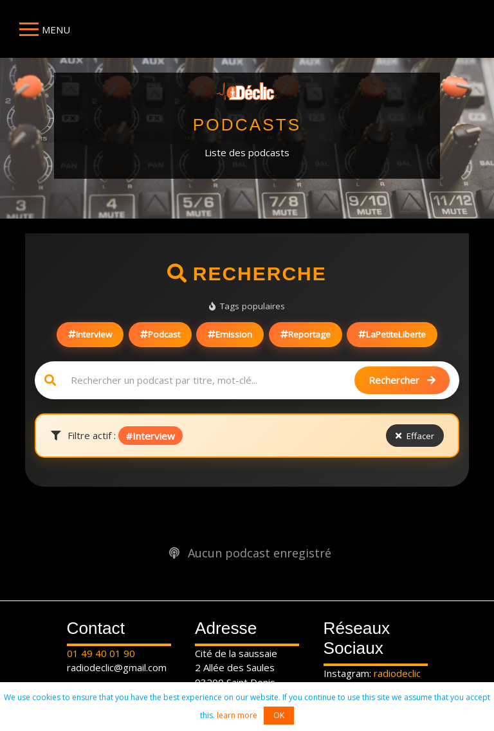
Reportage (305, 334)
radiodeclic (397, 673)
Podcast (160, 334)
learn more (237, 715)
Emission (230, 334)
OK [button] (278, 715)
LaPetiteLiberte (392, 334)
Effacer (415, 436)
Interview (90, 334)
